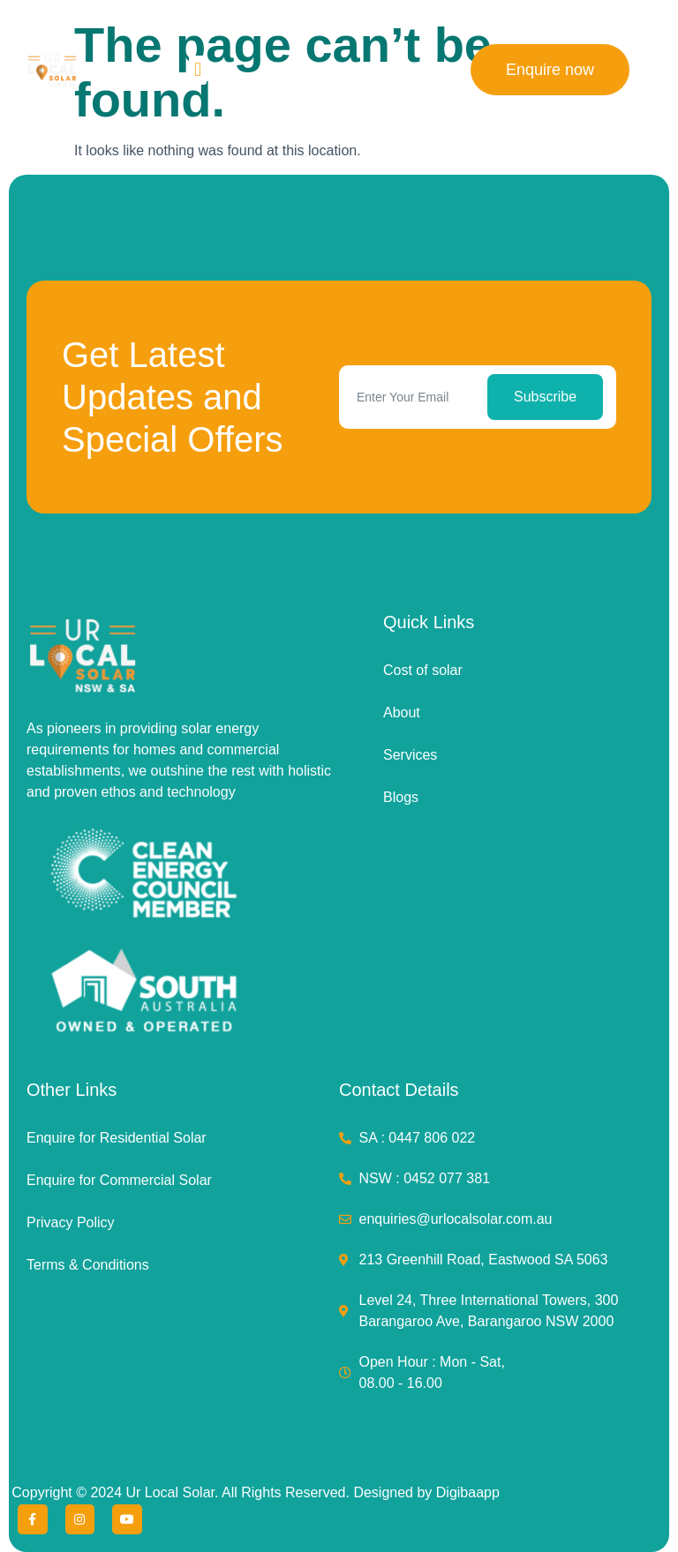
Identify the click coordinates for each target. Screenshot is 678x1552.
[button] (197, 70)
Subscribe (545, 396)
